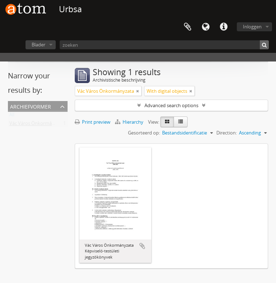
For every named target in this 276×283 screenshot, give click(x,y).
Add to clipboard (142, 246)
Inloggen (252, 26)
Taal (206, 27)
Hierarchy (129, 122)
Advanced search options (171, 105)
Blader (38, 44)
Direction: (226, 132)
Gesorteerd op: (144, 132)
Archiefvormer (30, 106)
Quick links (224, 27)
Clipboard (188, 27)
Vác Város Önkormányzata (37, 125)
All (11, 116)
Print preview (92, 122)
